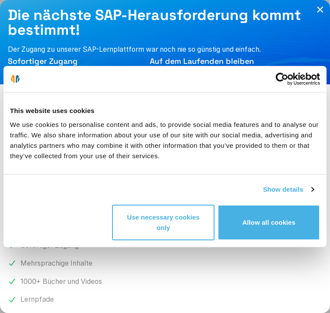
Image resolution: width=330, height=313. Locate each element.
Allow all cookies (269, 222)
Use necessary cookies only (163, 222)
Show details (283, 189)
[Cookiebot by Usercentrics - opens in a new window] (282, 79)
